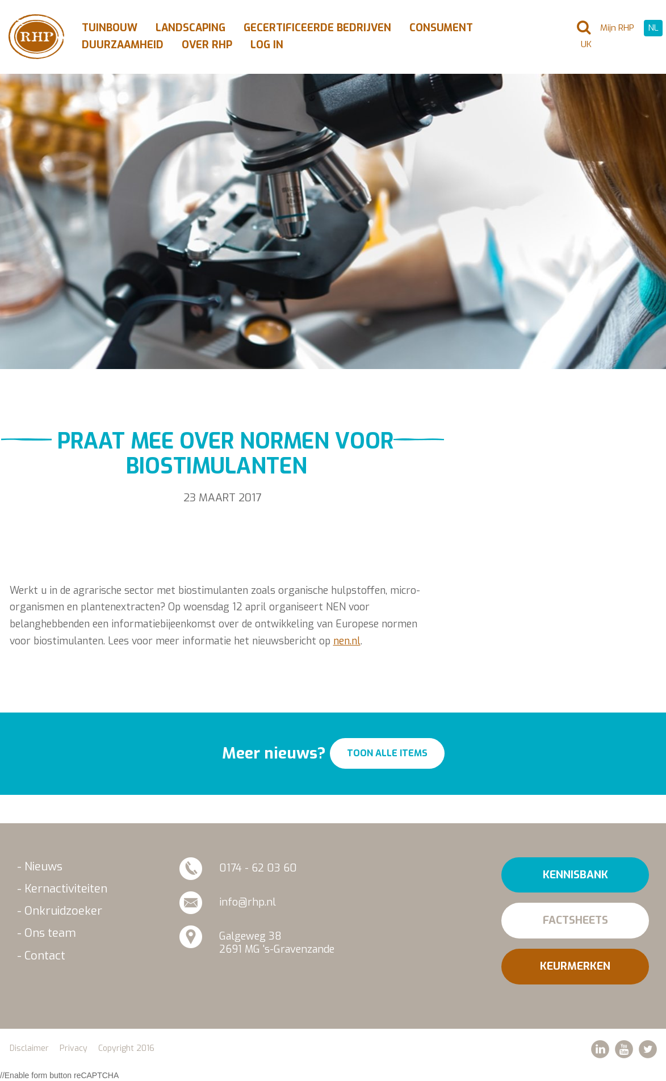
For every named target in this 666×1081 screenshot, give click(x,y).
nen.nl (347, 641)
